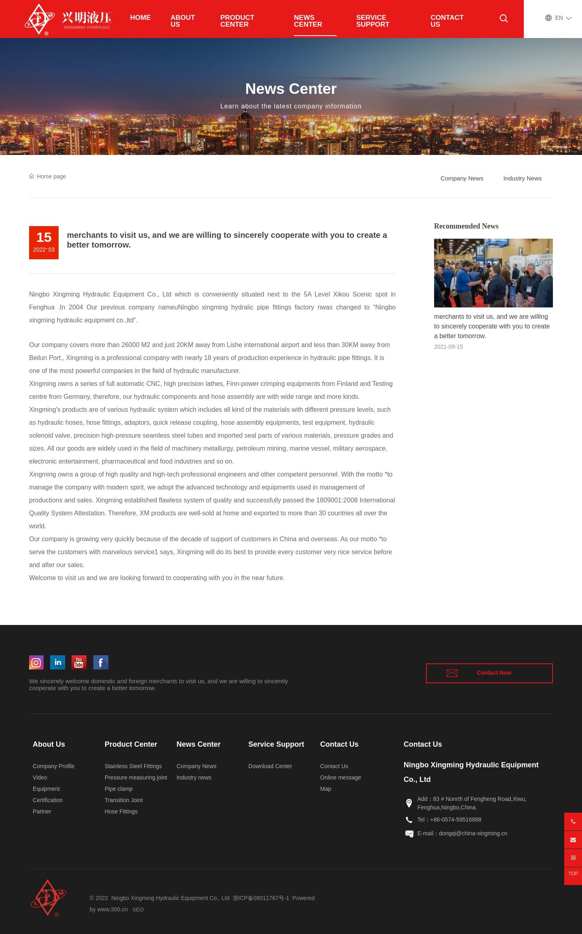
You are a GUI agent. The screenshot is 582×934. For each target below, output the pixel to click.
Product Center (131, 744)
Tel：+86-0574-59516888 (449, 819)
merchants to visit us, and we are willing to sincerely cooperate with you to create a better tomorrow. (492, 326)
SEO (138, 909)
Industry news (194, 777)
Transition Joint (124, 800)
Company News (197, 766)
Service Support (276, 744)
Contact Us (339, 744)
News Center (291, 88)
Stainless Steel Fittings (133, 766)
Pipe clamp (119, 789)
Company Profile (54, 766)
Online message (340, 777)
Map (325, 789)
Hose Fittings (121, 811)
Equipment (46, 789)
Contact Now (494, 672)
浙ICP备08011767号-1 (261, 898)
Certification (48, 800)
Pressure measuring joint (136, 777)
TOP (573, 874)
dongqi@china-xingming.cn (473, 833)
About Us (49, 744)
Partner (42, 811)
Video (40, 777)
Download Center (270, 766)
